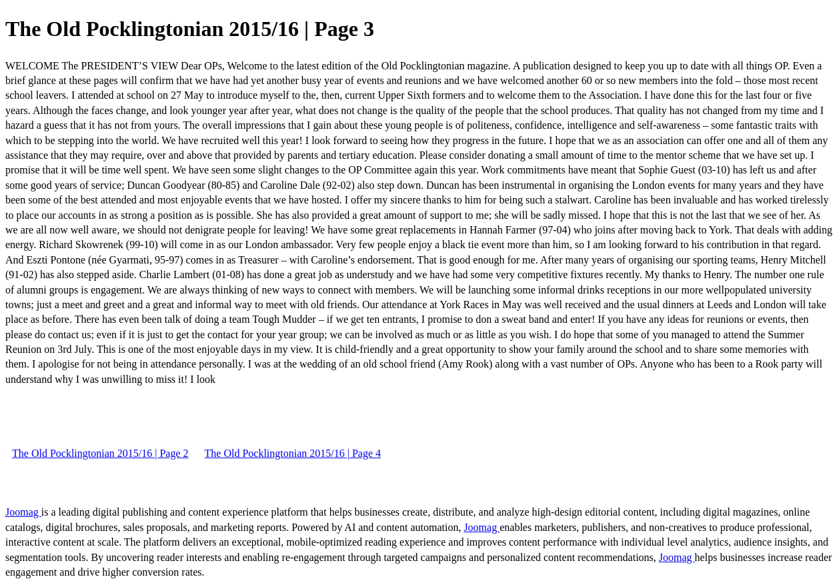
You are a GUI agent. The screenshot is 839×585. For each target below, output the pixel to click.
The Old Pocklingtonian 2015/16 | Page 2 (100, 453)
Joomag (23, 512)
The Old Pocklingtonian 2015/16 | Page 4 (293, 453)
